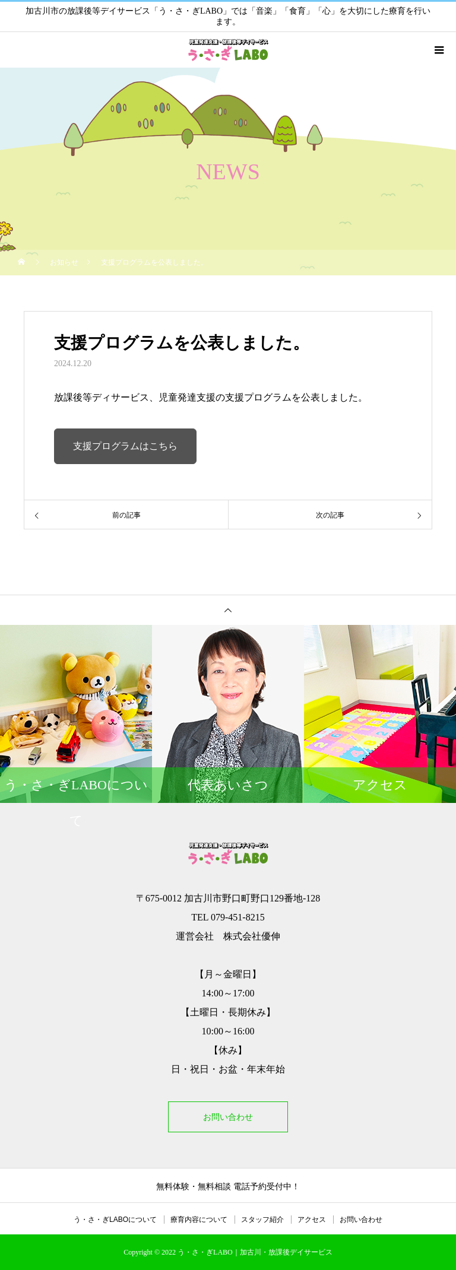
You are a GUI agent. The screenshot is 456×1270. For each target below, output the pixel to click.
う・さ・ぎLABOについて (115, 1219)
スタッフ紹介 (262, 1219)
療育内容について (198, 1219)
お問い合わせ (228, 1117)
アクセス (311, 1219)
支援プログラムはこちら (125, 446)
